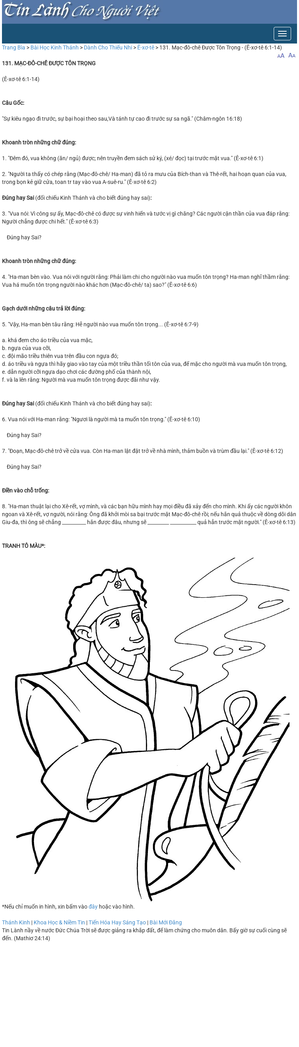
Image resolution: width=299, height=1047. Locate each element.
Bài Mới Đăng (166, 922)
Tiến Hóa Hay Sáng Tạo (117, 922)
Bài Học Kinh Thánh (54, 47)
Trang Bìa (13, 47)
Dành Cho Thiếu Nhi (108, 47)
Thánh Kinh (16, 922)
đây (93, 906)
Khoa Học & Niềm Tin (59, 922)
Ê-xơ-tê (145, 47)
